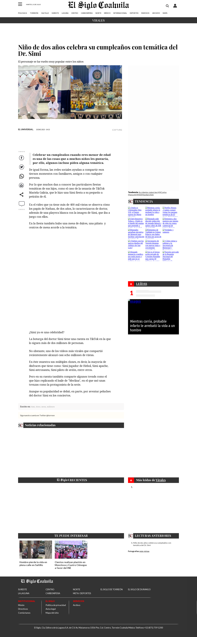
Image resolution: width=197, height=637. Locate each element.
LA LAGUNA (23, 593)
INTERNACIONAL (120, 13)
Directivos (23, 609)
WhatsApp (21, 178)
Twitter (22, 169)
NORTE (98, 13)
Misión (21, 605)
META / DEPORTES (82, 593)
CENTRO (74, 13)
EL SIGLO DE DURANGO (139, 589)
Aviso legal (51, 609)
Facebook (22, 160)
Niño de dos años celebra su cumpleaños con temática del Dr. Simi (152, 544)
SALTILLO (45, 13)
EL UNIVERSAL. (26, 129)
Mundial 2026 (148, 194)
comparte (21, 197)
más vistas (144, 551)
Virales (98, 20)
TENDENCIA (144, 201)
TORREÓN (34, 13)
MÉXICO (107, 13)
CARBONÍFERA (87, 13)
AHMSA (138, 194)
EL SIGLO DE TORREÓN (112, 589)
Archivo (76, 605)
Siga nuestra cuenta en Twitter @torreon (37, 415)
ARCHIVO (156, 13)
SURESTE (55, 13)
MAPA (165, 13)
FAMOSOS (145, 13)
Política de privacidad (56, 605)
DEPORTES (134, 13)
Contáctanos (24, 612)
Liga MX (157, 192)
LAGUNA (65, 13)
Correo (21, 188)
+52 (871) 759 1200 (153, 627)
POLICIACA (22, 13)
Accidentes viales (146, 192)
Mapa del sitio (52, 612)
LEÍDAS (141, 284)
